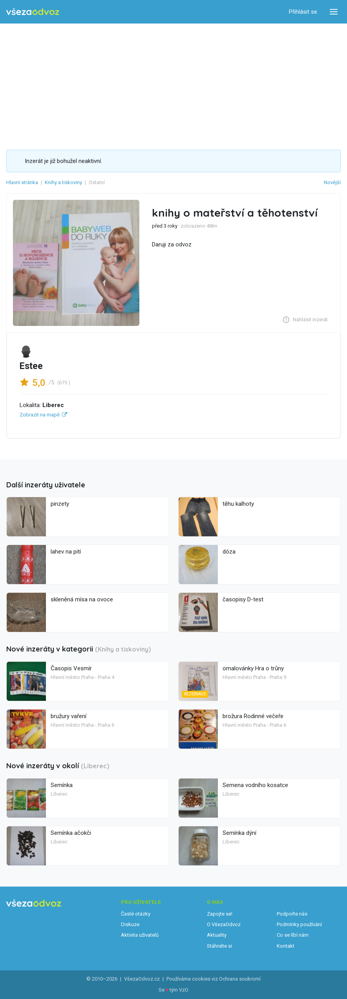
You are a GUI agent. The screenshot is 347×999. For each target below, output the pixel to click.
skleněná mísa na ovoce (82, 599)
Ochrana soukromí (240, 979)
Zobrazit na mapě (40, 415)
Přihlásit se (303, 11)
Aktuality (216, 935)
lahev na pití (66, 551)
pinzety (60, 503)
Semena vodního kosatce (255, 785)
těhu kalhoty (238, 503)
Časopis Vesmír (71, 668)
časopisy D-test (243, 599)
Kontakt (285, 946)
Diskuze (130, 924)
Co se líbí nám (293, 935)
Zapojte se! (219, 914)
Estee (31, 366)
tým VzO (179, 990)
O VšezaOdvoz (224, 924)
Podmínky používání (299, 924)
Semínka (62, 785)
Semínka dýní (239, 832)
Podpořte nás (292, 914)
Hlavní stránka (22, 182)
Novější (332, 182)
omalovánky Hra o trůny (253, 668)
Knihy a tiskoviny (63, 182)
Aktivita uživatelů (140, 935)
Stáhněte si (219, 946)
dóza (229, 551)
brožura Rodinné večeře (253, 716)
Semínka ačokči (71, 832)
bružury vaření (68, 716)
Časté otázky (135, 914)
